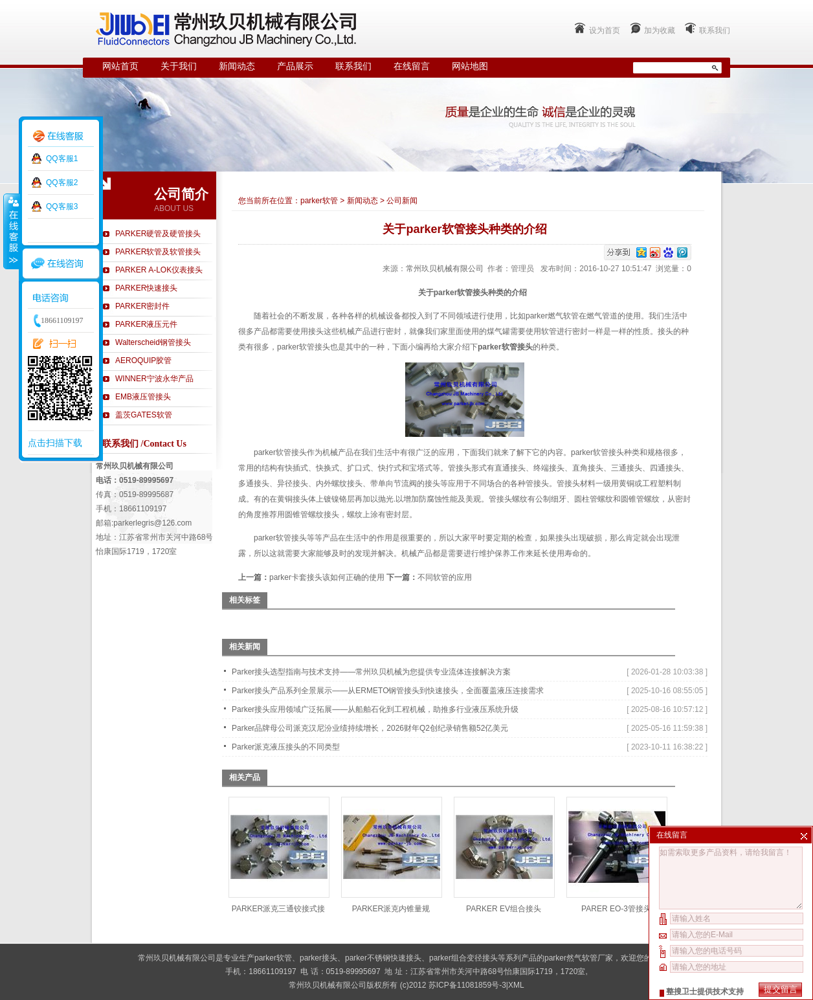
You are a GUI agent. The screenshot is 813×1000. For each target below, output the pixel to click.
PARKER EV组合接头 (503, 908)
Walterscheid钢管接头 (153, 342)
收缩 (11, 231)
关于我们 (179, 66)
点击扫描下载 (55, 443)
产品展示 (295, 66)
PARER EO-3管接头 (616, 908)
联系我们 (714, 30)
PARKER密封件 (142, 306)
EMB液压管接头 (143, 396)
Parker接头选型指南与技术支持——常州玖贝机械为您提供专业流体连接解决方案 (371, 671)
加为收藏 (659, 30)
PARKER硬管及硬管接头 (158, 233)
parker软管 (319, 200)
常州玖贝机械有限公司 (445, 268)
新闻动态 (237, 66)
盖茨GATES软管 (143, 414)
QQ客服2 (62, 182)
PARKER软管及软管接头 (158, 251)
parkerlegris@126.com (152, 523)
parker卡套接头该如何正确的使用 (326, 577)
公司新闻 (402, 200)
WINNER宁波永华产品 (154, 378)
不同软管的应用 (445, 577)
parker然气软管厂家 (578, 957)
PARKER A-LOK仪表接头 (159, 269)
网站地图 (470, 66)
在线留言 (412, 66)
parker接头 (318, 957)
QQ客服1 (62, 158)
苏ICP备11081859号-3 (467, 985)
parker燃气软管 (552, 315)
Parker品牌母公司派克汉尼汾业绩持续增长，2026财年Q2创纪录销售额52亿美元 (370, 728)
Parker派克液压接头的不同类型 (286, 746)
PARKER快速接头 (146, 288)
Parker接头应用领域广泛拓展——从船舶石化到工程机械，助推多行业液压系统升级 (375, 709)
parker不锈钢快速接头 (383, 957)
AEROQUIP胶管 (143, 360)
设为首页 (604, 30)
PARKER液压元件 (146, 324)
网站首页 (120, 66)
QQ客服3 (62, 206)
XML (516, 985)
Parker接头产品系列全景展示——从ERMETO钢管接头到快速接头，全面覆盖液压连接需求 (388, 690)
